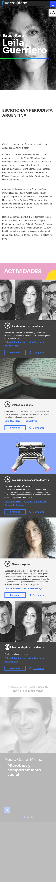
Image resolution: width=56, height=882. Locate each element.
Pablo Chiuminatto (14, 342)
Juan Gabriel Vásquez (35, 501)
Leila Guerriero (36, 342)
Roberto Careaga (33, 588)
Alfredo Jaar (11, 346)
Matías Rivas (30, 421)
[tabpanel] (28, 759)
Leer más (15, 352)
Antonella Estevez (14, 505)
